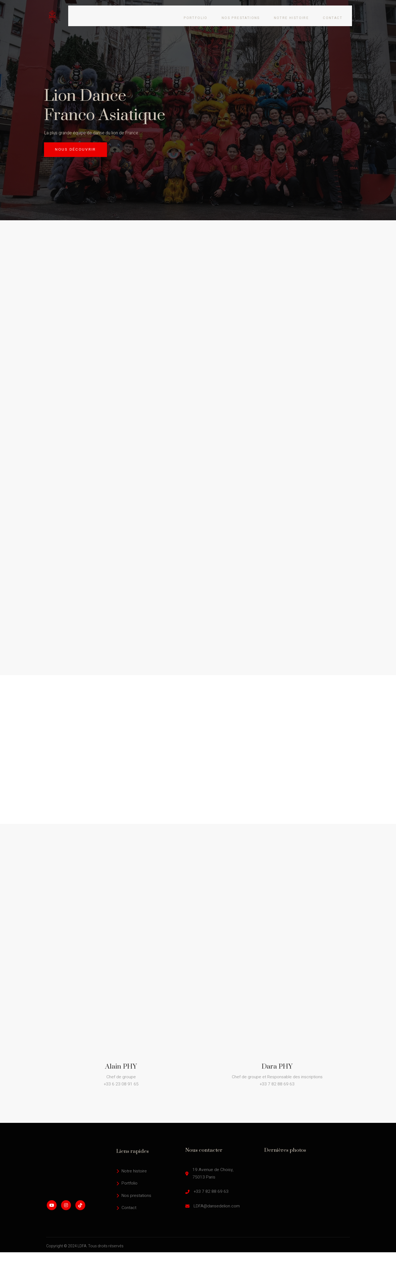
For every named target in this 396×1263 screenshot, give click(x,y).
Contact (338, 13)
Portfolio (198, 13)
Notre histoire (296, 13)
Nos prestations (244, 13)
